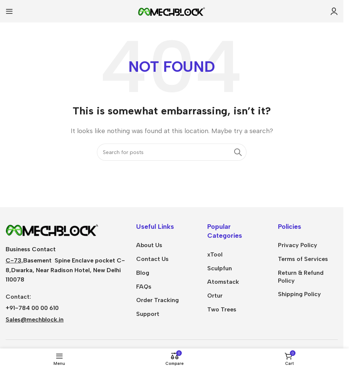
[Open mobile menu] (9, 11)
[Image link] (52, 229)
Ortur (215, 295)
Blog (142, 272)
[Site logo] (171, 10)
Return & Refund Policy (301, 276)
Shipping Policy (299, 294)
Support (147, 313)
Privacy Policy (297, 245)
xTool (215, 254)
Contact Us (152, 258)
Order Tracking (157, 300)
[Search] (172, 152)
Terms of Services (303, 258)
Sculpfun (219, 268)
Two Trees (221, 309)
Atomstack (223, 281)
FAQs (143, 286)
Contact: (18, 296)
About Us (149, 245)
